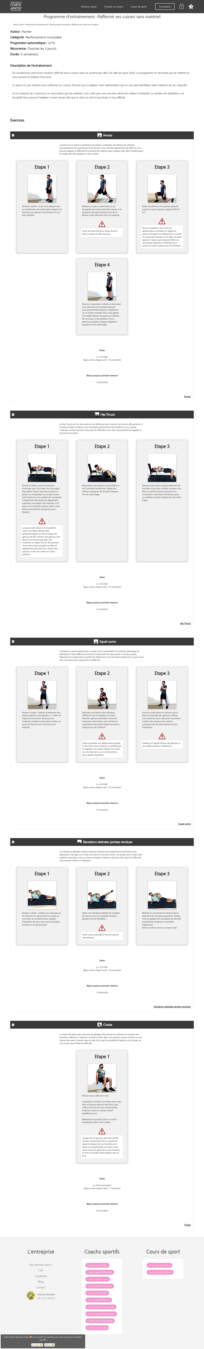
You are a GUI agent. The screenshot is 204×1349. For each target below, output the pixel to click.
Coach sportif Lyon (97, 1279)
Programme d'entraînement (37, 24)
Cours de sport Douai (160, 1272)
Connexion (165, 6)
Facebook (41, 1276)
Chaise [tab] (62, 1024)
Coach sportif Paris (97, 1265)
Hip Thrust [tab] (63, 414)
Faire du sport (18, 24)
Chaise (187, 1225)
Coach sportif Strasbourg (100, 1307)
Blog (40, 1281)
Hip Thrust (185, 623)
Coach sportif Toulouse (99, 1286)
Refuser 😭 (49, 1344)
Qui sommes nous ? (41, 1264)
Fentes (187, 396)
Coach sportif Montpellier (101, 1314)
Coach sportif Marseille (99, 1272)
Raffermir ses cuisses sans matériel (85, 24)
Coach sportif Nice (97, 1293)
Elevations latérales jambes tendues (172, 1007)
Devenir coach (89, 6)
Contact (41, 1287)
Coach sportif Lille (97, 1328)
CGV (40, 1270)
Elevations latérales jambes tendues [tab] (72, 841)
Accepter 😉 (37, 1344)
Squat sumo (184, 824)
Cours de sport (139, 6)
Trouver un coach (113, 6)
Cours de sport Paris (159, 1265)
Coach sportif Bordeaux (100, 1321)
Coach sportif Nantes (98, 1300)
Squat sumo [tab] (64, 641)
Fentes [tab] (62, 135)
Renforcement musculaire (60, 24)
